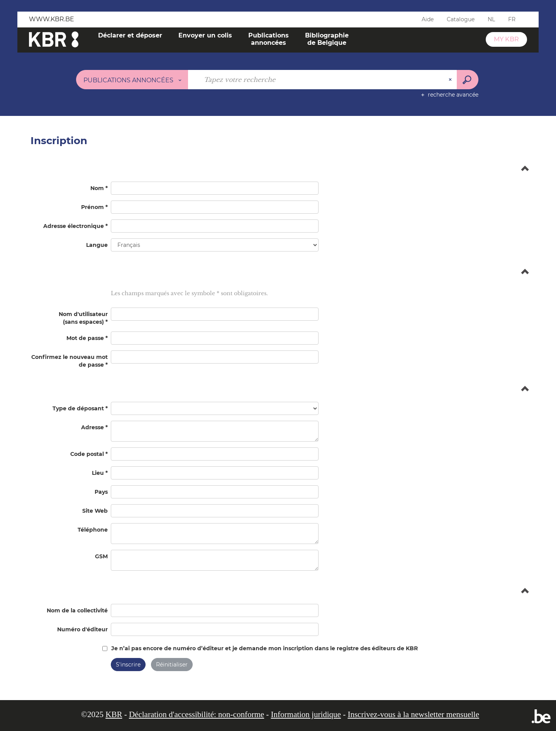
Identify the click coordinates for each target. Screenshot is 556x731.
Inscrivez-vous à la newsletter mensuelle (413, 714)
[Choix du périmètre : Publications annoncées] (132, 79)
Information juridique (306, 714)
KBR (113, 714)
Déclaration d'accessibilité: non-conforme (196, 714)
